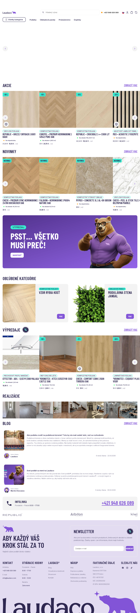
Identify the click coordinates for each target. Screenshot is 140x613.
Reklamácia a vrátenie (78, 563)
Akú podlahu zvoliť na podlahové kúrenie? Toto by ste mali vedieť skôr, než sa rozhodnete (46, 435)
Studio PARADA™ (82, 608)
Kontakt (51, 563)
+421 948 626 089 (111, 12)
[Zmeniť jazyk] (123, 12)
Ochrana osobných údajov (11, 608)
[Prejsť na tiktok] (131, 553)
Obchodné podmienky (78, 566)
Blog (50, 553)
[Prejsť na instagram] (127, 553)
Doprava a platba (76, 556)
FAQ (71, 553)
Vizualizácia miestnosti (56, 556)
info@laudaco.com (9, 563)
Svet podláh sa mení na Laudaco (110, 433)
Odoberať (126, 533)
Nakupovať (18, 255)
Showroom (52, 559)
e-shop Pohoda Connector (40, 608)
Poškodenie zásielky (78, 559)
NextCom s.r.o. (56, 608)
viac (60, 315)
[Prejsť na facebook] (123, 553)
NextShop (27, 608)
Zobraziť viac (130, 85)
